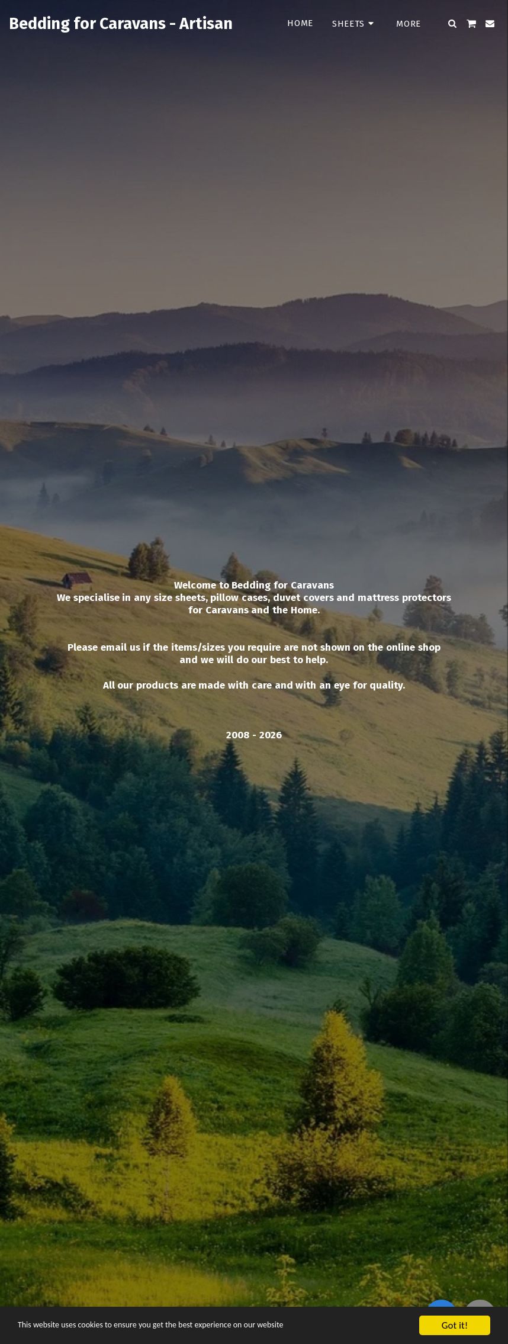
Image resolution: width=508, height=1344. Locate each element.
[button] (452, 23)
